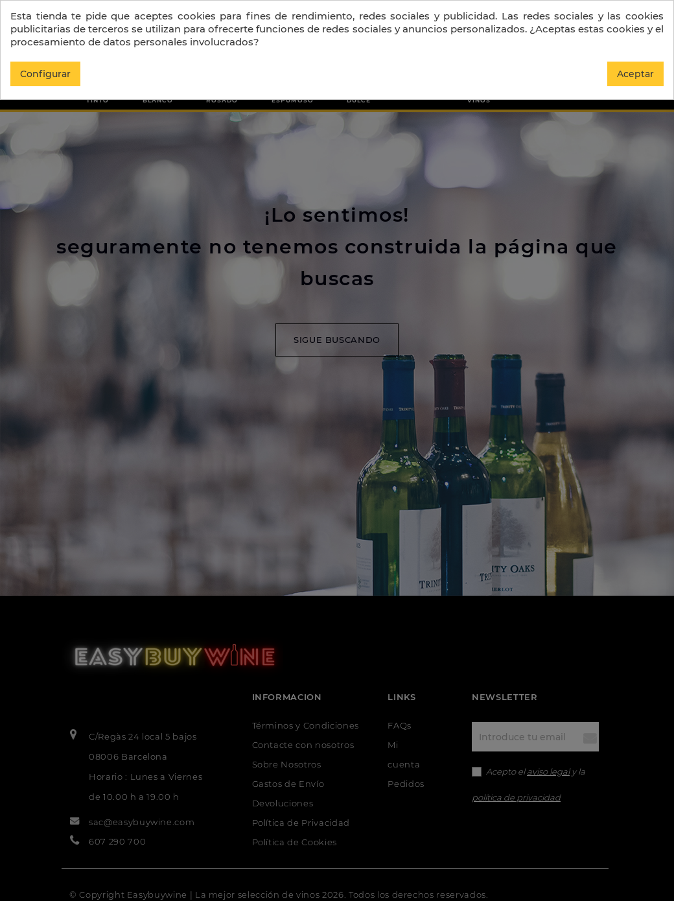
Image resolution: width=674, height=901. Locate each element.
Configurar (45, 74)
